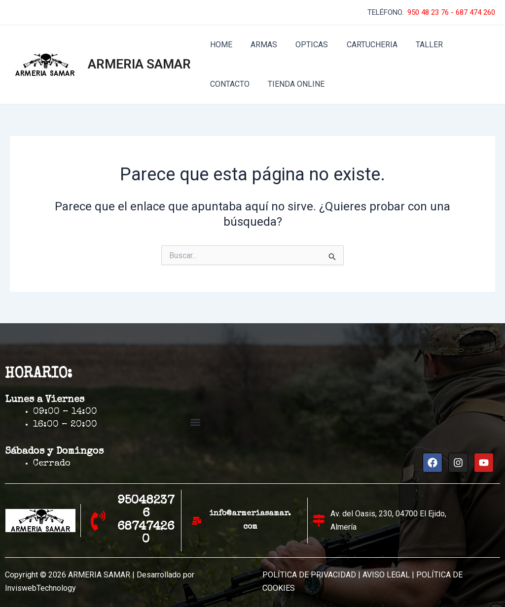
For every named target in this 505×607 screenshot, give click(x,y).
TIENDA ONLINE (237, 84)
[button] (195, 422)
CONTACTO (466, 44)
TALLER (417, 44)
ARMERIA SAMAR (139, 64)
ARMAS (260, 44)
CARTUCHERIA (362, 44)
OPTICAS (305, 44)
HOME (220, 44)
